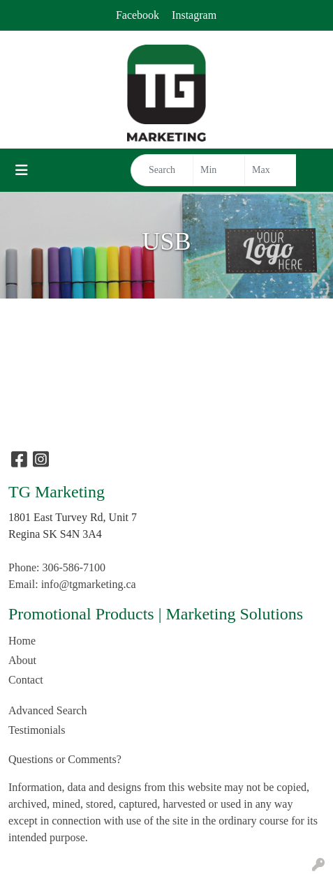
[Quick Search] (162, 170)
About (22, 660)
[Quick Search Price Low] (219, 170)
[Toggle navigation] (21, 170)
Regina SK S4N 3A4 (55, 534)
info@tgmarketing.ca (88, 584)
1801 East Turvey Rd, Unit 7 (72, 517)
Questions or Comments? (64, 759)
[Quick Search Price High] (270, 170)
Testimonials (37, 730)
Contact (25, 680)
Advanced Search (47, 710)
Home (22, 641)
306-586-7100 (73, 567)
